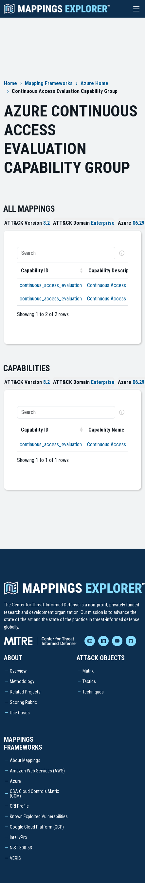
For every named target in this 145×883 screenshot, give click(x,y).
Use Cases (20, 712)
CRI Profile (19, 806)
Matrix (88, 671)
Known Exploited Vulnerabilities (39, 816)
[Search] (66, 253)
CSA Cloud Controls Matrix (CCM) (34, 793)
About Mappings (25, 760)
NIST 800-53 (21, 847)
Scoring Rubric (23, 702)
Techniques (93, 692)
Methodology (22, 681)
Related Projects (25, 692)
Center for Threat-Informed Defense (46, 605)
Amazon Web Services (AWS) (37, 771)
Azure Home (94, 83)
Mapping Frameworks (49, 83)
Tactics (89, 681)
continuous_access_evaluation (51, 285)
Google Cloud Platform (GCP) (37, 827)
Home (10, 83)
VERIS (15, 858)
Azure (15, 781)
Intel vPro (18, 837)
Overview (18, 671)
